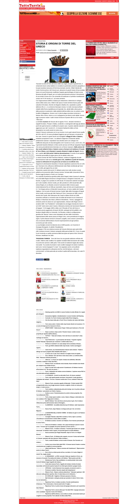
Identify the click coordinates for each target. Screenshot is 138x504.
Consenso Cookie (107, 497)
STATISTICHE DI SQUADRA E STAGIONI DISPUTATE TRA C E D (96, 126)
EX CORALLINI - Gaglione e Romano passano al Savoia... (60, 476)
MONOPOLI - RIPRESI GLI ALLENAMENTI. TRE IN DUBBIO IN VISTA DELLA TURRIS (102, 146)
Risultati (27, 79)
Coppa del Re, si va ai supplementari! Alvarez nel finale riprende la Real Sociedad (26, 166)
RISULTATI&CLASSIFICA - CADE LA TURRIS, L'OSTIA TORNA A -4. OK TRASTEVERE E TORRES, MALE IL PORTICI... (96, 108)
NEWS (88, 84)
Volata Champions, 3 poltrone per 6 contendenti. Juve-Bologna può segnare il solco (27, 162)
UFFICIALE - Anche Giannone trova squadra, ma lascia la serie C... (63, 468)
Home (21, 41)
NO (22, 72)
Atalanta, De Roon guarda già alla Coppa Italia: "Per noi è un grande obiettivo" (27, 170)
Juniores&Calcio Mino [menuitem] (26, 57)
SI (22, 70)
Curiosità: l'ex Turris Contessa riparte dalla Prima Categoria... (62, 318)
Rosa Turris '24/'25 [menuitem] (25, 53)
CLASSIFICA (111, 84)
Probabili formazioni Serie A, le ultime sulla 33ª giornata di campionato (27, 174)
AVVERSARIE (90, 143)
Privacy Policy (115, 497)
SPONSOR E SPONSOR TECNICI (75, 273)
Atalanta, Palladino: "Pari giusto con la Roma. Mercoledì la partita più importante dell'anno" (26, 155)
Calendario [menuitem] (23, 51)
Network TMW (74, 500)
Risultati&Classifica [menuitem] (25, 49)
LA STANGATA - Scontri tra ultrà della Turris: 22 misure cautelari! (63, 375)
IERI (117, 57)
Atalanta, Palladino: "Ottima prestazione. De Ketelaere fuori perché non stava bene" (27, 147)
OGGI (112, 57)
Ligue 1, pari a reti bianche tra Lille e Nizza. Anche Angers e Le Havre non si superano (26, 158)
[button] (27, 77)
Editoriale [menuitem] (22, 59)
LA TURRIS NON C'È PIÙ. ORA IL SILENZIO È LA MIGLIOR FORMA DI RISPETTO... (101, 43)
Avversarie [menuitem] (23, 47)
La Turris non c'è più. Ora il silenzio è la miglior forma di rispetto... (63, 353)
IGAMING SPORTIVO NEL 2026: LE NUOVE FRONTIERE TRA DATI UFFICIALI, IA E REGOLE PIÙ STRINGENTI (96, 88)
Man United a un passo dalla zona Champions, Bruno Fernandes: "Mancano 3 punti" (26, 143)
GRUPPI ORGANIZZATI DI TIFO (49, 299)
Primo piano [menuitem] (23, 43)
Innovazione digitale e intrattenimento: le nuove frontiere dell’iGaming (64, 316)
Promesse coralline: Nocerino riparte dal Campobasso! (60, 470)
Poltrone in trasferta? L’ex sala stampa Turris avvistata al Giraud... (63, 343)
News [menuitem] (21, 45)
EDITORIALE (89, 41)
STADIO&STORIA (91, 122)
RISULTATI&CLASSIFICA (93, 103)
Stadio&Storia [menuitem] (24, 55)
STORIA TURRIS (70, 286)
